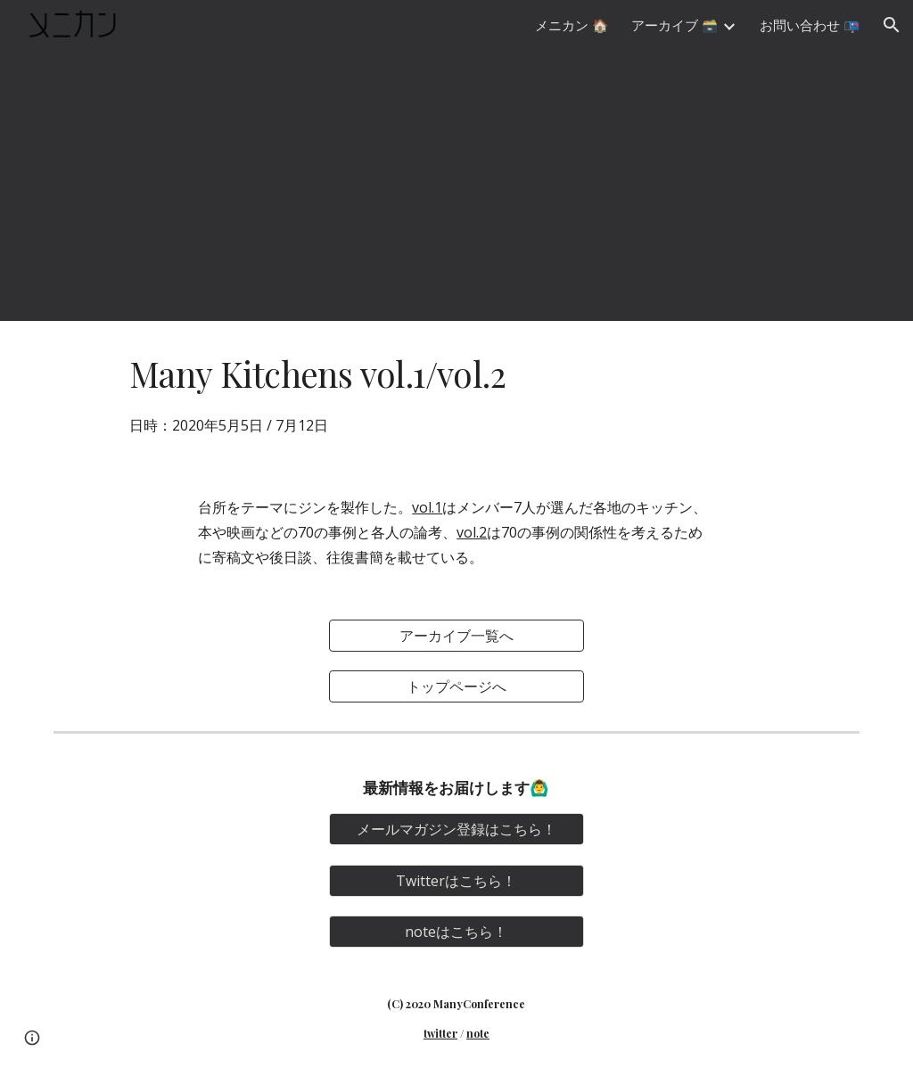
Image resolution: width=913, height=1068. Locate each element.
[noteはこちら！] (456, 932)
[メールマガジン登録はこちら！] (456, 829)
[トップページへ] (456, 686)
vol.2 (471, 532)
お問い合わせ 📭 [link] (810, 25)
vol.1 (427, 507)
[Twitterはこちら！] (456, 881)
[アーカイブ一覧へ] (456, 636)
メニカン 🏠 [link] (571, 25)
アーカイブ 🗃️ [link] (674, 25)
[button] (891, 25)
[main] (456, 393)
